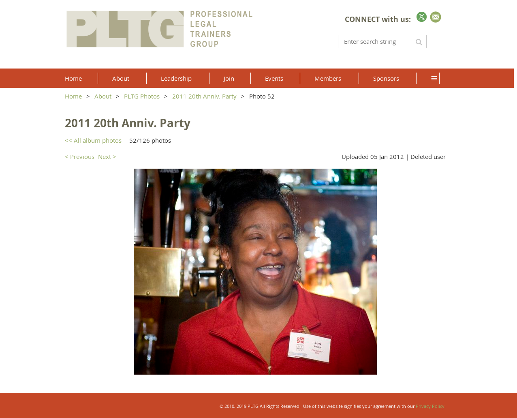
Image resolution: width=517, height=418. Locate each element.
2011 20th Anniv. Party (204, 96)
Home (73, 96)
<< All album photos (93, 140)
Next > (107, 156)
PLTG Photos (142, 96)
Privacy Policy (430, 406)
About (102, 96)
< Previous (79, 156)
